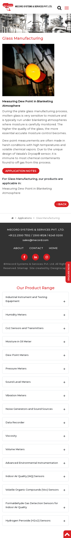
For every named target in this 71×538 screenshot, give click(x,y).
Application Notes (20, 171)
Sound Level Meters (18, 381)
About (18, 248)
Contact (36, 248)
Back (61, 204)
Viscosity (11, 435)
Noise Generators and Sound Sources (29, 408)
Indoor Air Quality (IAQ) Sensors (24, 476)
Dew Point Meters (17, 354)
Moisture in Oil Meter (18, 341)
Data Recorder (14, 422)
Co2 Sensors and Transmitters (24, 328)
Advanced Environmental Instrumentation (31, 462)
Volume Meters (15, 449)
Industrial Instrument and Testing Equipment (26, 299)
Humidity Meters (16, 314)
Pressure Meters (16, 368)
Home (53, 248)
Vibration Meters (15, 395)
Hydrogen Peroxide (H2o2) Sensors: (28, 520)
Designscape (59, 268)
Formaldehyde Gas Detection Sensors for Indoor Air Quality (31, 505)
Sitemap (22, 268)
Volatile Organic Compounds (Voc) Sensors (32, 489)
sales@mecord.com (35, 240)
